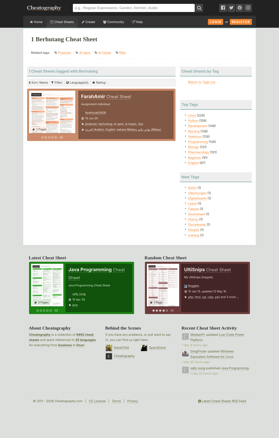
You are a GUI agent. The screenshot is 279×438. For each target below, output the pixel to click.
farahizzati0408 (95, 112)
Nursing (194, 131)
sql (204, 297)
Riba (122, 53)
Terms (116, 401)
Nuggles (193, 285)
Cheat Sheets (62, 22)
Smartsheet (196, 214)
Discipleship (197, 225)
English (110, 129)
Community (113, 22)
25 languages (85, 340)
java (75, 305)
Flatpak (193, 209)
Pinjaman (64, 53)
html (198, 297)
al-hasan (130, 123)
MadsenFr (197, 335)
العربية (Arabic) (94, 129)
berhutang (105, 123)
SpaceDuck (157, 348)
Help (137, 22)
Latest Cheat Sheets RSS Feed (222, 401)
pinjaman (91, 123)
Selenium (195, 136)
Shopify (193, 230)
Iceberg (193, 235)
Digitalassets (197, 198)
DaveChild (121, 348)
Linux (192, 115)
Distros (193, 219)
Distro (192, 188)
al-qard (118, 123)
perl (217, 297)
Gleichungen (197, 193)
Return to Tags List (201, 82)
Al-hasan (104, 53)
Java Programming (235, 368)
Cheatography (40, 335)
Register (241, 22)
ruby (210, 297)
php (190, 297)
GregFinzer (198, 351)
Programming (198, 142)
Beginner (194, 158)
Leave (192, 203)
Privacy (132, 401)
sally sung (79, 293)
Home (36, 22)
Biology (193, 147)
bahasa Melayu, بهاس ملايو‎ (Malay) (139, 129)
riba (140, 123)
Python (193, 121)
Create (88, 22)
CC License (97, 401)
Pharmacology (198, 152)
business (65, 345)
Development (198, 126)
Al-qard (84, 53)
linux (80, 345)
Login (215, 22)
